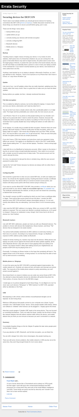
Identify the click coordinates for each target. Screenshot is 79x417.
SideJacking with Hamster (67, 82)
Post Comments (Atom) (34, 412)
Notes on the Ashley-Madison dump (68, 179)
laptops (29, 23)
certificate (43, 186)
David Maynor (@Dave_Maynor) (67, 22)
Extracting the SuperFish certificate (72, 66)
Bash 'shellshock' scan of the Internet (73, 113)
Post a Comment (10, 398)
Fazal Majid (10, 381)
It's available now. (49, 188)
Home (30, 406)
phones (22, 23)
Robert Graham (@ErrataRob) (66, 18)
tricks (27, 133)
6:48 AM (9, 394)
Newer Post (7, 406)
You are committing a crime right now (68, 33)
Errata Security (13, 6)
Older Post (53, 406)
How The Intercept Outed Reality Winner (72, 48)
